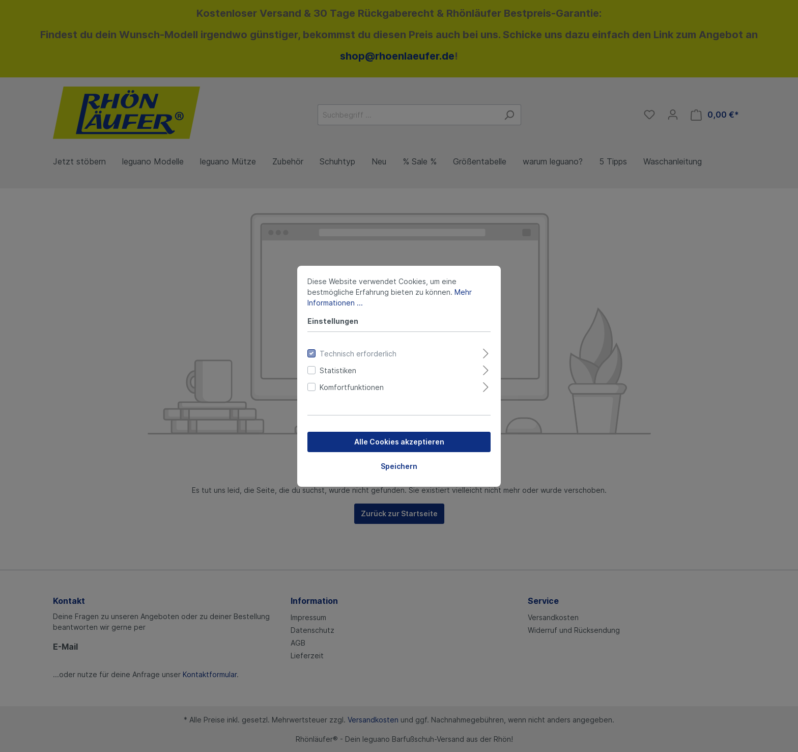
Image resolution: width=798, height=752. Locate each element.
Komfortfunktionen (352, 387)
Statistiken (338, 370)
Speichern (399, 466)
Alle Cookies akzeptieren (399, 441)
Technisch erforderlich (358, 353)
